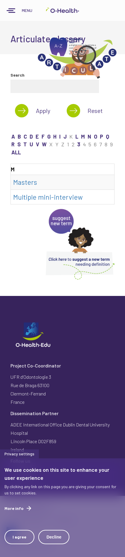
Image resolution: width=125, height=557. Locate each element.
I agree (19, 543)
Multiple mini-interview (48, 197)
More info (14, 514)
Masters (25, 182)
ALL (16, 152)
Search (17, 74)
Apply (43, 110)
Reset (95, 110)
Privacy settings (19, 460)
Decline (53, 543)
